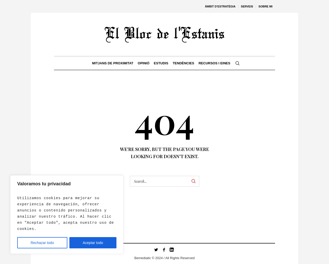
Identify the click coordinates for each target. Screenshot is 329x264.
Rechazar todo (42, 243)
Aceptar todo (93, 243)
